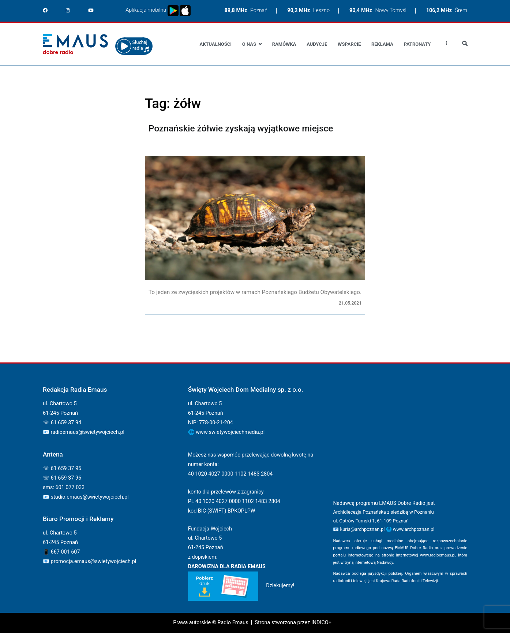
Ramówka (284, 44)
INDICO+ (321, 622)
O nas (249, 44)
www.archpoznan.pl (414, 529)
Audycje (317, 44)
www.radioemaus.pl (437, 555)
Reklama (382, 44)
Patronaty (417, 44)
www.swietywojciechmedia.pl (230, 432)
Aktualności (216, 44)
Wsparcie (349, 44)
